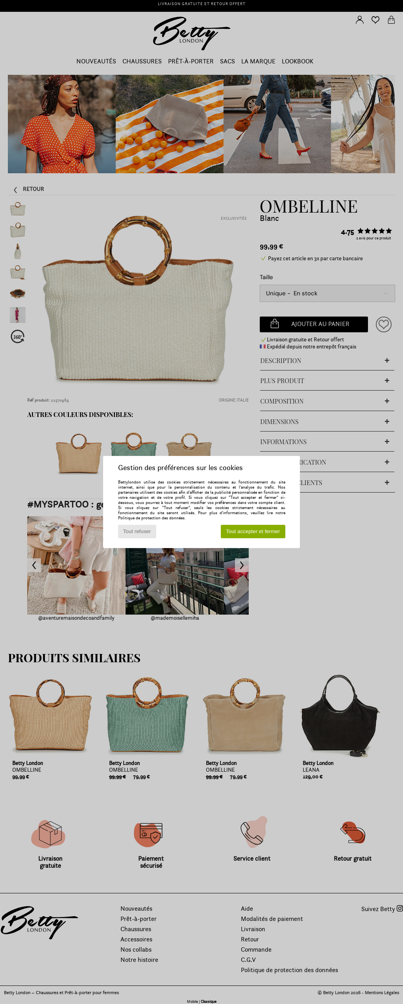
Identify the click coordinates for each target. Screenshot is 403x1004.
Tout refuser (137, 531)
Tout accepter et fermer (253, 531)
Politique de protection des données (151, 518)
